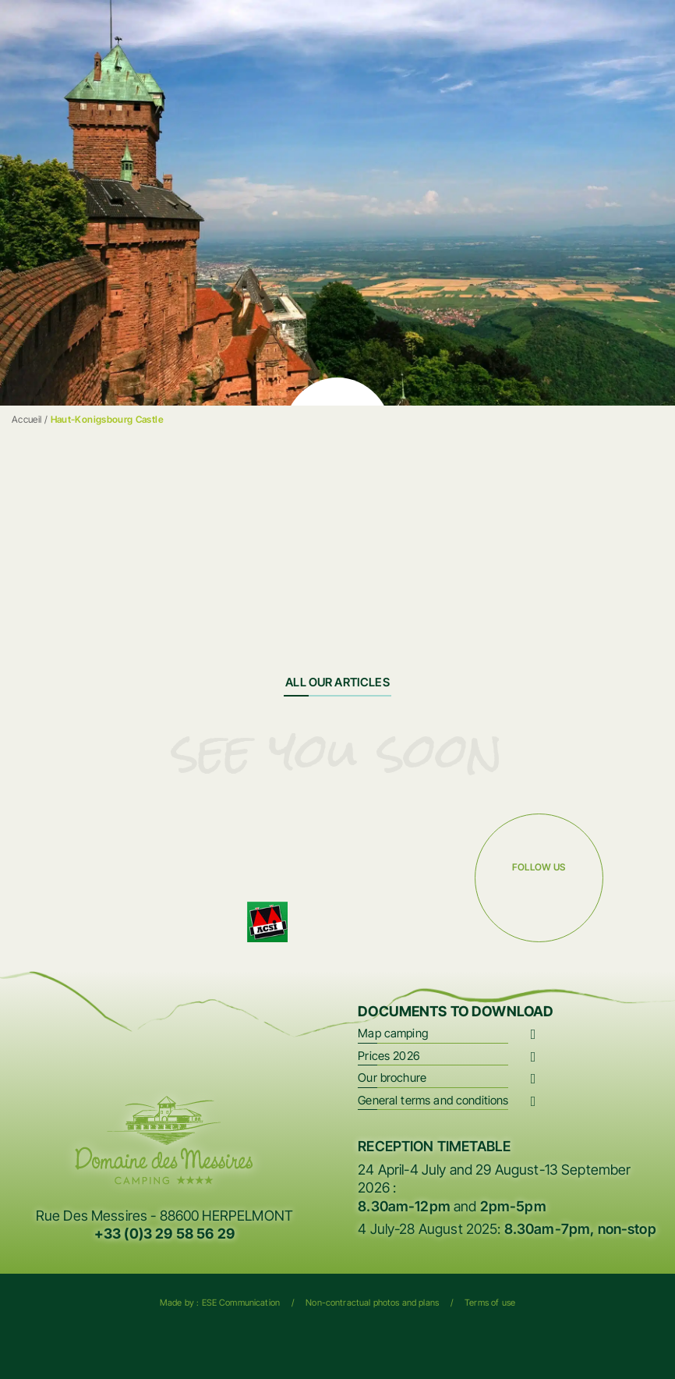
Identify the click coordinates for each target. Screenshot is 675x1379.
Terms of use (490, 1302)
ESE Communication (241, 1302)
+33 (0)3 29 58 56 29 (164, 1233)
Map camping (393, 1033)
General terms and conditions (433, 1100)
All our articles (337, 682)
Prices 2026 (389, 1055)
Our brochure (392, 1077)
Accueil (27, 419)
